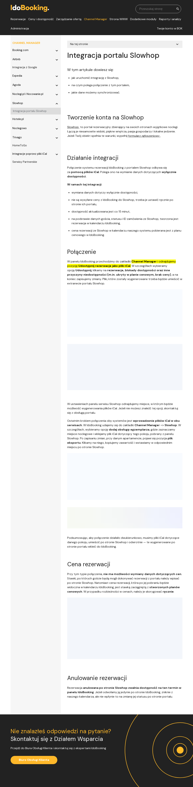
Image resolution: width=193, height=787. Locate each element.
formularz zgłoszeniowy (144, 136)
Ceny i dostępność (41, 19)
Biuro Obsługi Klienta (34, 760)
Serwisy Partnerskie (24, 162)
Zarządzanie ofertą (68, 19)
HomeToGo (19, 145)
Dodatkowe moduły (143, 19)
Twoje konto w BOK (169, 28)
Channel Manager (95, 19)
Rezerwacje (18, 19)
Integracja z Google (24, 67)
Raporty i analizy (170, 19)
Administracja (20, 28)
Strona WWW (119, 19)
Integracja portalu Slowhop (30, 111)
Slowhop (73, 127)
